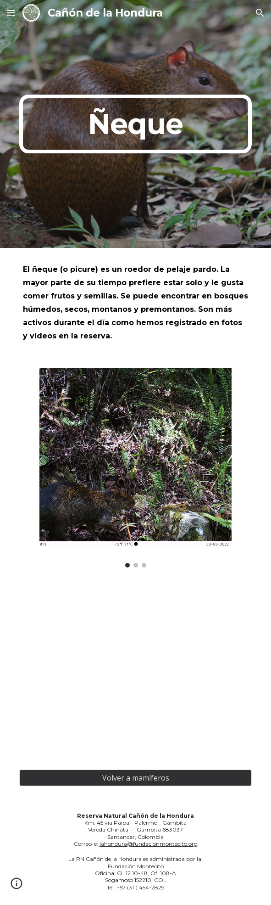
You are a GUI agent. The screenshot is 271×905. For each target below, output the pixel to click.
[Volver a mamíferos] (135, 777)
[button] (11, 12)
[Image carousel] (135, 468)
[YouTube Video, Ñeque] (135, 669)
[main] (135, 124)
